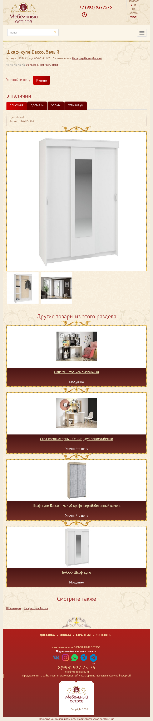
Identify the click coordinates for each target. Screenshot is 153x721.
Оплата (56, 105)
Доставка (37, 105)
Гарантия (83, 635)
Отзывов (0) (75, 105)
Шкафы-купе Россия (36, 608)
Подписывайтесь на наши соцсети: (76, 651)
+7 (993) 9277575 (96, 7)
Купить (41, 80)
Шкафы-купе (13, 608)
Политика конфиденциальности (57, 719)
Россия (97, 58)
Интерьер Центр (82, 58)
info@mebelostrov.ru (76, 672)
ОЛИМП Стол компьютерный (76, 372)
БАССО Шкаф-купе (76, 573)
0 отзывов (32, 65)
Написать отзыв (49, 65)
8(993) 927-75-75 (76, 667)
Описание (17, 105)
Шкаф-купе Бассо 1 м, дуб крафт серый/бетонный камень (76, 506)
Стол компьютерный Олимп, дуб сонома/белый (76, 439)
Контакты (103, 635)
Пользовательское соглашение (95, 719)
